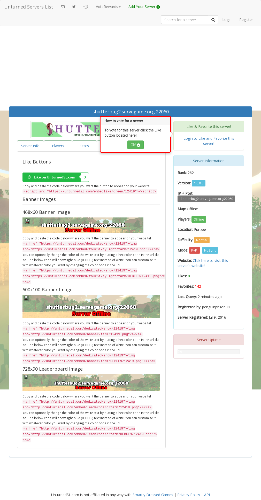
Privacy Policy (188, 494)
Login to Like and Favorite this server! (208, 141)
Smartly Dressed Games (153, 494)
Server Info (30, 145)
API (207, 494)
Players (58, 145)
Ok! (135, 145)
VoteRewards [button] (108, 6)
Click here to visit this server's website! (203, 263)
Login (227, 19)
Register (246, 19)
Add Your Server (144, 6)
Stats (84, 145)
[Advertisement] (130, 68)
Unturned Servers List (28, 7)
